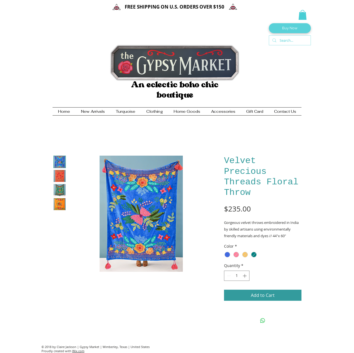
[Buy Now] (290, 28)
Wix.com (78, 351)
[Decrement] (228, 276)
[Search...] (289, 40)
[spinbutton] (237, 276)
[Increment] (245, 276)
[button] (302, 15)
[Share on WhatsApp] (262, 320)
